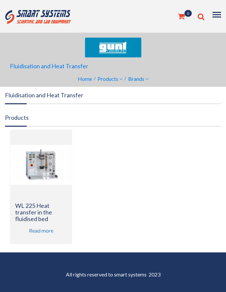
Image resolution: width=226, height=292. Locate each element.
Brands (136, 79)
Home (85, 79)
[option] (41, 191)
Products (108, 79)
